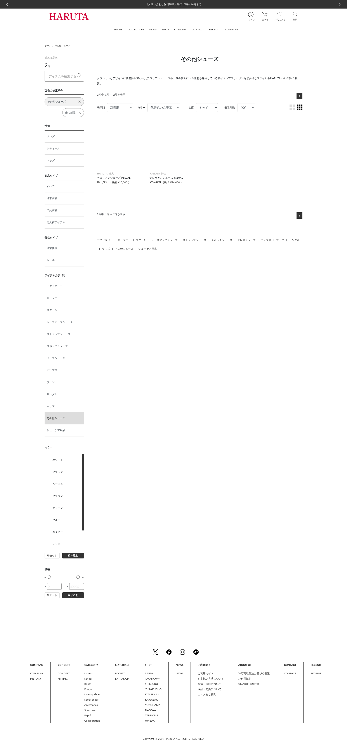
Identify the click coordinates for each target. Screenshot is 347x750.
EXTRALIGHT (123, 678)
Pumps (88, 689)
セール (51, 260)
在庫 (191, 107)
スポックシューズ (57, 346)
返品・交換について (209, 689)
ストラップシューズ (58, 334)
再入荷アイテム (56, 222)
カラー (141, 107)
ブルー (56, 520)
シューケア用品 (56, 430)
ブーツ (51, 382)
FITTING (63, 678)
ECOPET (120, 673)
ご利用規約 (244, 678)
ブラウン (57, 495)
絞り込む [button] (73, 555)
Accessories (91, 704)
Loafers (88, 673)
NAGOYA (150, 710)
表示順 (101, 107)
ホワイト (57, 459)
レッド (56, 544)
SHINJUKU (151, 683)
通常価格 (52, 248)
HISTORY (35, 678)
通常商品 (52, 198)
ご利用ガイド (205, 673)
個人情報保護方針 (248, 683)
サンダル (52, 394)
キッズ (51, 160)
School (88, 678)
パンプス (52, 370)
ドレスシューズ (56, 358)
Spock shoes (91, 699)
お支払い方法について (211, 678)
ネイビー (57, 532)
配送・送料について (209, 683)
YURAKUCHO (153, 689)
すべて (51, 186)
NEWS (180, 673)
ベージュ (57, 483)
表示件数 (229, 107)
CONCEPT (64, 673)
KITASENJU (152, 694)
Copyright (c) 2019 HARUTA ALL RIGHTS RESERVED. (173, 738)
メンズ (51, 136)
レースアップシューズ (60, 322)
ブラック (57, 471)
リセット (52, 555)
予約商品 (52, 210)
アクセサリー (54, 286)
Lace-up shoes (92, 694)
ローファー (53, 298)
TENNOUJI (151, 715)
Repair (88, 715)
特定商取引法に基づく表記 (254, 673)
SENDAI (149, 673)
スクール (52, 310)
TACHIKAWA (152, 678)
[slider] (49, 577)
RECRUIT (316, 673)
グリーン (57, 507)
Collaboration (92, 720)
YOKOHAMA (152, 704)
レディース (53, 148)
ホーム (48, 45)
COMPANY (36, 673)
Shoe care (89, 710)
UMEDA (150, 720)
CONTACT (290, 673)
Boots (87, 683)
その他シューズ (62, 45)
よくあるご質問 (207, 694)
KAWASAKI (151, 699)
